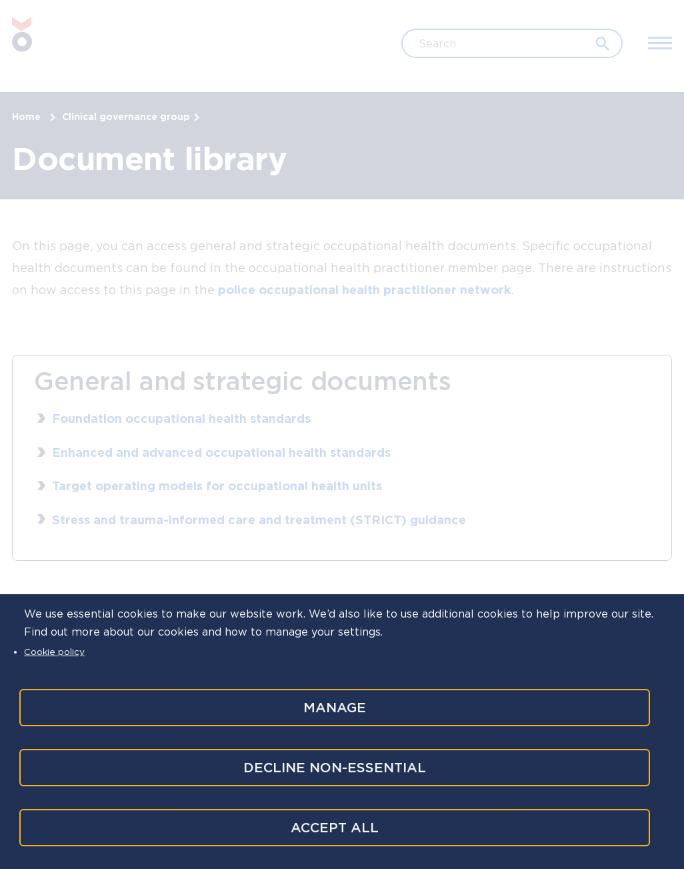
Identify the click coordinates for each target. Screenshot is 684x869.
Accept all (333, 828)
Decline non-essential (333, 766)
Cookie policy (54, 649)
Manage (333, 705)
